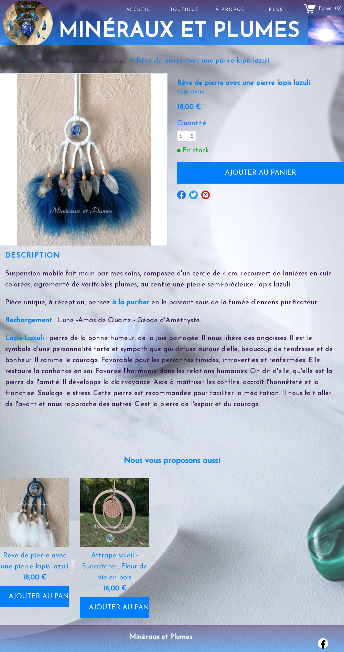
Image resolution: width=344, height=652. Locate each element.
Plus (276, 10)
